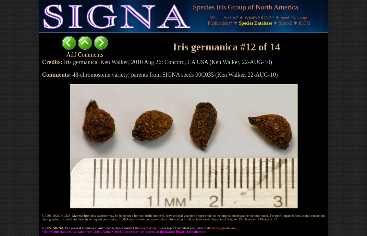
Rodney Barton (145, 228)
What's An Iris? (224, 17)
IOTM (305, 23)
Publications (221, 23)
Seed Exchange (294, 17)
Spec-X (286, 23)
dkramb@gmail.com (221, 228)
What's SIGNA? (259, 17)
